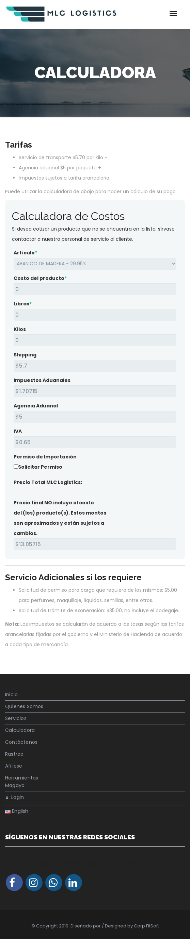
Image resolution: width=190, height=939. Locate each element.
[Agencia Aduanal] (95, 417)
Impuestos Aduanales (42, 380)
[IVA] (95, 442)
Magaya (15, 785)
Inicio (11, 694)
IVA (18, 431)
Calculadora (20, 730)
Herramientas (21, 777)
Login (15, 797)
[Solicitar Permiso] (16, 466)
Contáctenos (21, 742)
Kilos (20, 329)
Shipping (25, 354)
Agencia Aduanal (36, 405)
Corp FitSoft (146, 926)
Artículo (25, 252)
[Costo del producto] (95, 289)
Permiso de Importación (45, 456)
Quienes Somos (24, 706)
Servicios (16, 718)
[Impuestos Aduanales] (95, 391)
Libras (23, 303)
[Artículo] (95, 264)
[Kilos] (95, 340)
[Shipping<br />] (95, 366)
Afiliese (13, 765)
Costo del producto (40, 278)
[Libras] (95, 315)
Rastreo (14, 754)
